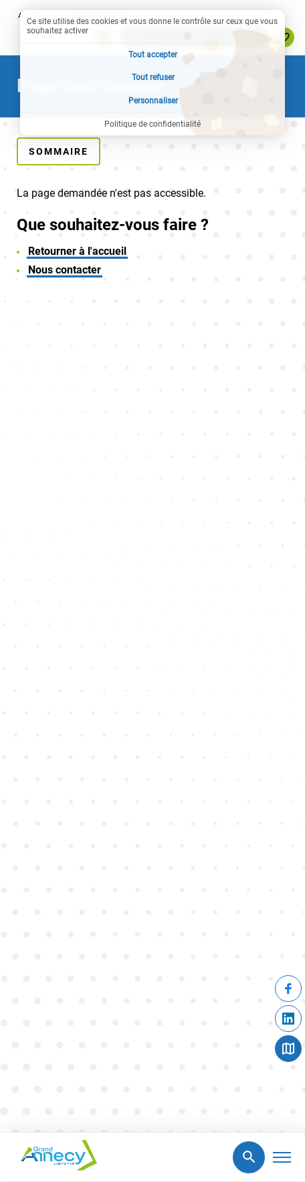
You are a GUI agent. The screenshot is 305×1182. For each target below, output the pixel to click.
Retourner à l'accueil (77, 251)
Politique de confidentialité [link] (152, 124)
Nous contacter (64, 269)
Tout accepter (152, 54)
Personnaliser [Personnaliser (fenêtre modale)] (153, 100)
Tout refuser (153, 77)
